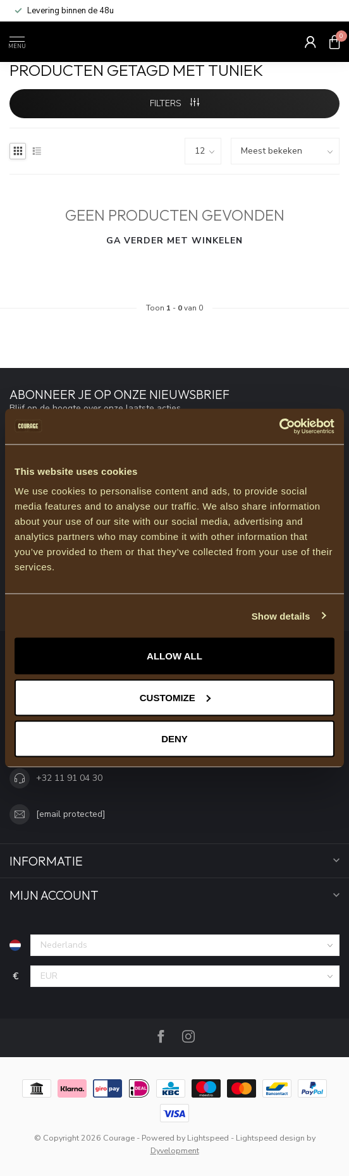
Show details (281, 615)
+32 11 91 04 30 (69, 778)
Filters (174, 103)
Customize (175, 697)
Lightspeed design (270, 1137)
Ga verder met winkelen (174, 241)
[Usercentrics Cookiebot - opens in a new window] (279, 427)
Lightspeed (208, 1137)
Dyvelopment (174, 1150)
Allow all (174, 656)
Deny (174, 738)
